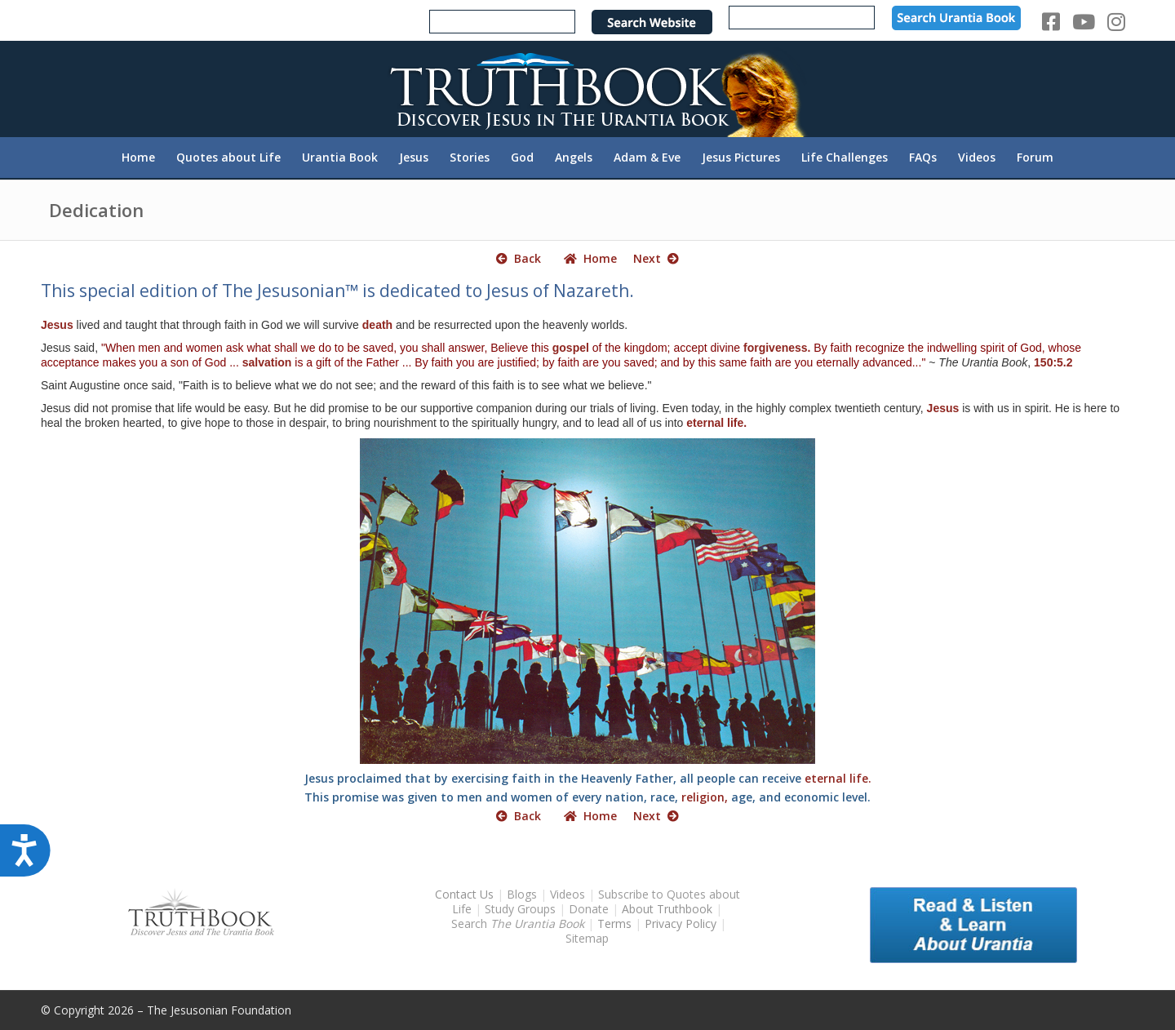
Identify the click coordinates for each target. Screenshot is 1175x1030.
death (377, 324)
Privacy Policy (680, 923)
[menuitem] (138, 157)
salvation (267, 362)
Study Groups (522, 909)
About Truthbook (667, 909)
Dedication (96, 210)
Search (519, 923)
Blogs (522, 894)
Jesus (57, 324)
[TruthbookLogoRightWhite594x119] (587, 88)
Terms (614, 923)
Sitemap (587, 938)
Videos (567, 894)
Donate (589, 909)
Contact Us (464, 894)
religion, (704, 797)
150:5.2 (1053, 362)
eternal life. (716, 422)
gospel (570, 347)
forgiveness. (776, 347)
